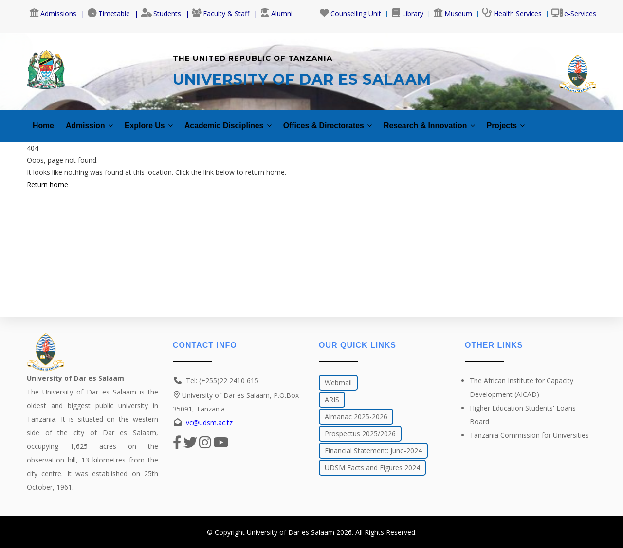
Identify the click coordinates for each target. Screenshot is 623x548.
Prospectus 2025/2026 (360, 433)
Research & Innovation (470, 120)
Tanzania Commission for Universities (529, 435)
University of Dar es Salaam (290, 532)
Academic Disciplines (246, 120)
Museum (452, 13)
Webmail (338, 382)
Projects (555, 120)
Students (161, 13)
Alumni (276, 13)
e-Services (573, 13)
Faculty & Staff (220, 13)
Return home (47, 179)
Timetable (108, 13)
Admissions (52, 13)
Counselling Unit (350, 13)
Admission (94, 120)
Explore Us (159, 120)
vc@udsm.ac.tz (209, 422)
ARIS (332, 399)
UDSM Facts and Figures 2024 (372, 467)
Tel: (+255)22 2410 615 (222, 380)
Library (407, 13)
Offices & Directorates (357, 120)
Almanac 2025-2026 (356, 416)
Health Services (512, 13)
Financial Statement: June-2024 (373, 450)
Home (44, 120)
